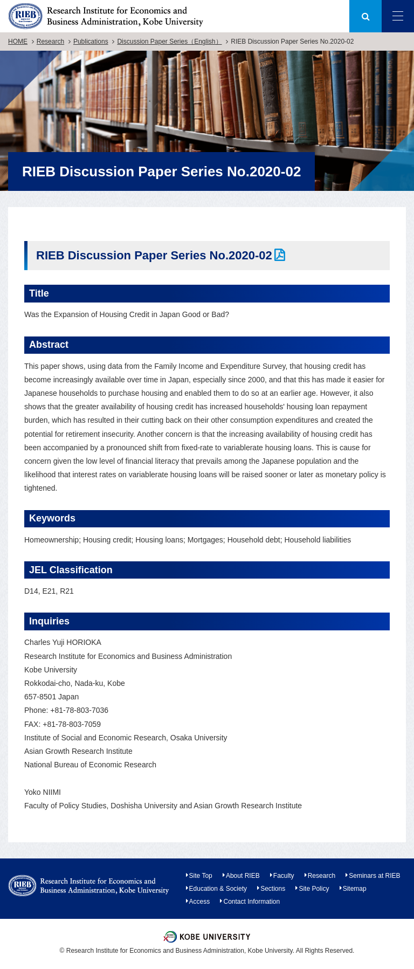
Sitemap (355, 888)
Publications (90, 41)
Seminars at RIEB (374, 875)
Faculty (283, 875)
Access (199, 901)
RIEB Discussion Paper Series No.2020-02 (154, 255)
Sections (272, 888)
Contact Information (251, 901)
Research (50, 41)
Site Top (200, 875)
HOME (17, 41)
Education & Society (218, 888)
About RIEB (243, 875)
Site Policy (314, 888)
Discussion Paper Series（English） (169, 41)
